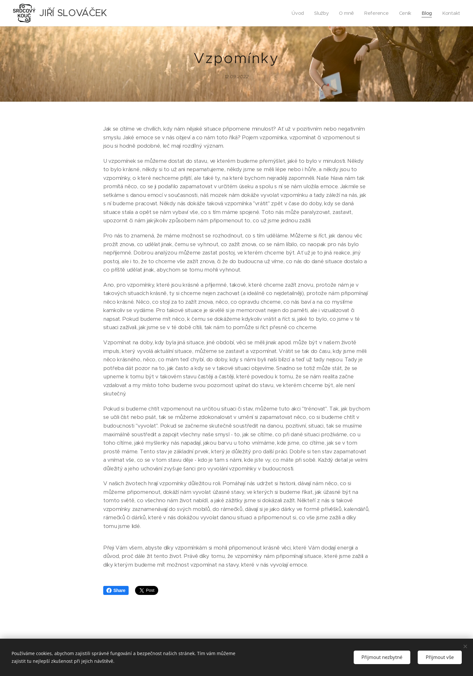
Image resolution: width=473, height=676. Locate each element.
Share (115, 590)
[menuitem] (296, 13)
